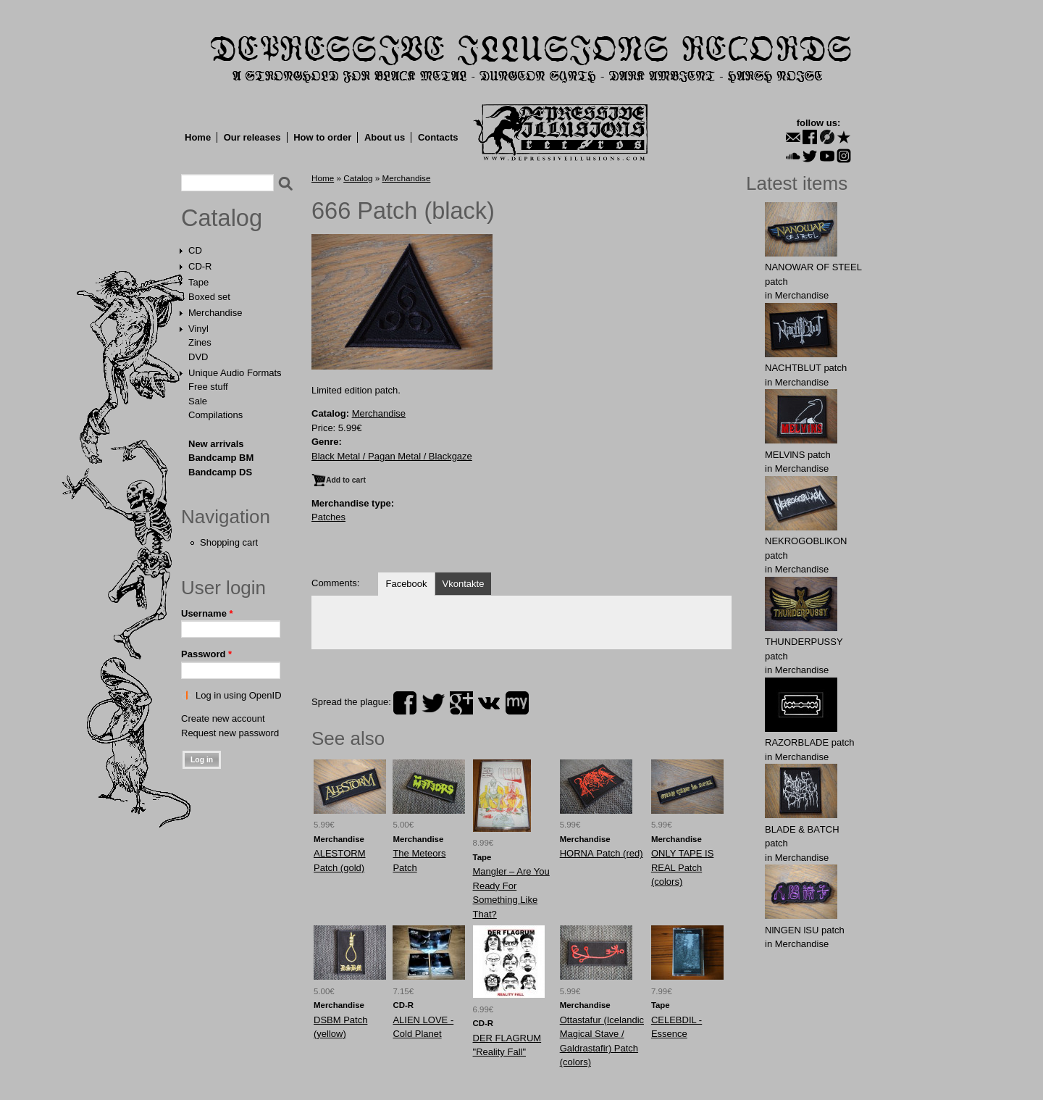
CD (195, 250)
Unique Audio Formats (235, 372)
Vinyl (198, 328)
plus (461, 702)
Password (206, 654)
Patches (328, 517)
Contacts (438, 137)
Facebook (406, 583)
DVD (198, 356)
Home (198, 137)
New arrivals (216, 443)
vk (488, 702)
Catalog (221, 218)
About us (384, 137)
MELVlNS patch (798, 454)
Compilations (215, 414)
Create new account (223, 718)
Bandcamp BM (221, 457)
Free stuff (208, 386)
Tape (198, 282)
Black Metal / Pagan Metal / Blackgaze (391, 456)
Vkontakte (464, 583)
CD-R (200, 266)
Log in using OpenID (239, 695)
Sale (197, 401)
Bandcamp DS (220, 472)
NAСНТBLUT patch (806, 367)
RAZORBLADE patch (810, 742)
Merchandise (215, 312)
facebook (404, 702)
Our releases (252, 137)
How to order (322, 137)
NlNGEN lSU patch (805, 930)
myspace (517, 702)
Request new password (230, 733)
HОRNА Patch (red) (601, 853)
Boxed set (209, 296)
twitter (433, 702)
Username (207, 613)
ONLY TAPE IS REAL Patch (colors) (682, 867)
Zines (199, 342)
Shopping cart (229, 542)
